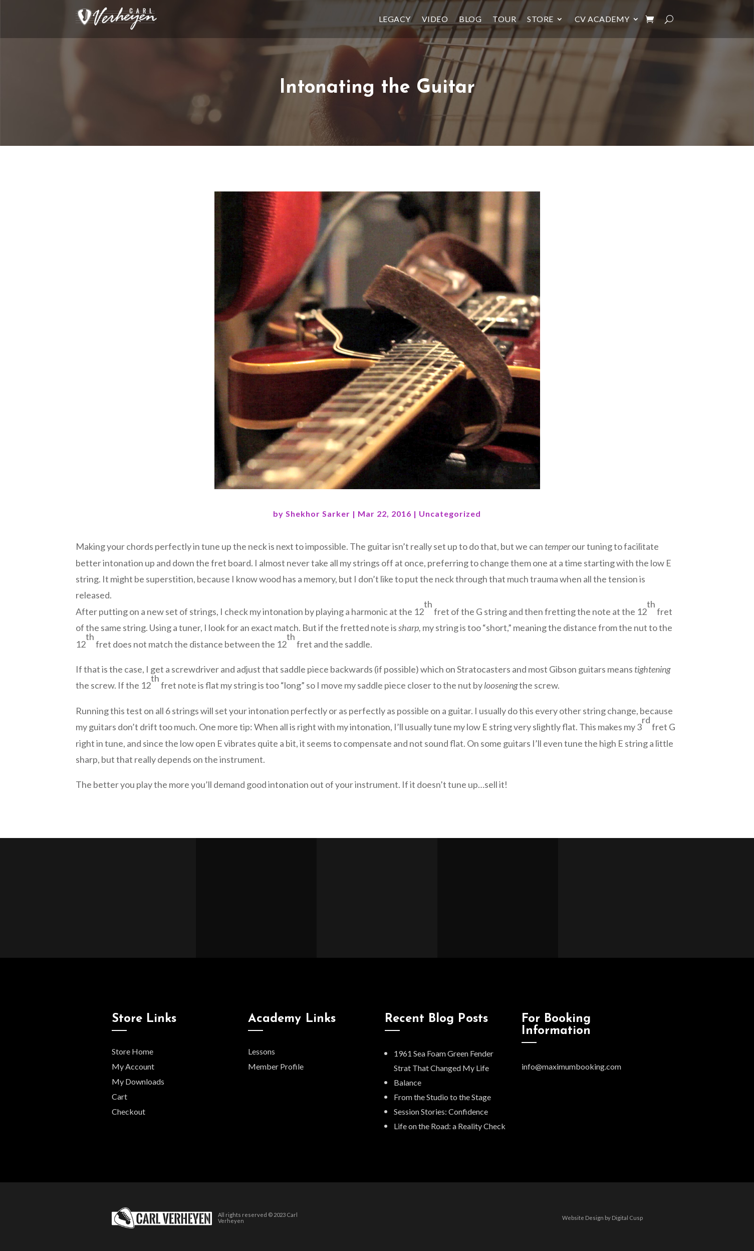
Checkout (128, 1111)
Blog (470, 19)
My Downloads (138, 1081)
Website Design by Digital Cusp (602, 1217)
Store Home (132, 1051)
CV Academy (602, 19)
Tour (504, 19)
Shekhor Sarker (318, 513)
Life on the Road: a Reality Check (450, 1126)
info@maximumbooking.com (571, 1066)
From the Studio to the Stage (442, 1097)
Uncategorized (450, 513)
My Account (133, 1066)
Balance (407, 1082)
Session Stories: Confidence (441, 1111)
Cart (119, 1096)
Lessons (261, 1051)
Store (540, 19)
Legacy (395, 19)
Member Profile (276, 1066)
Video (435, 19)
